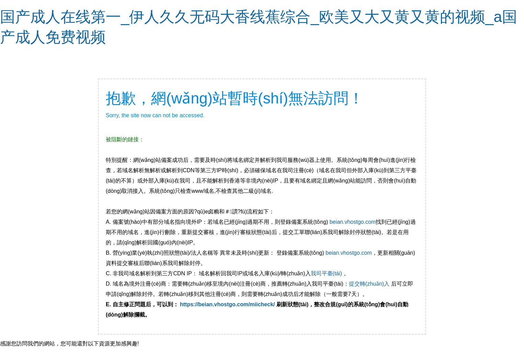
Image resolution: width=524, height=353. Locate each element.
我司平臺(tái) (327, 273)
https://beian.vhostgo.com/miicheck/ (227, 304)
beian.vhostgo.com (353, 222)
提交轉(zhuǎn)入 (369, 284)
